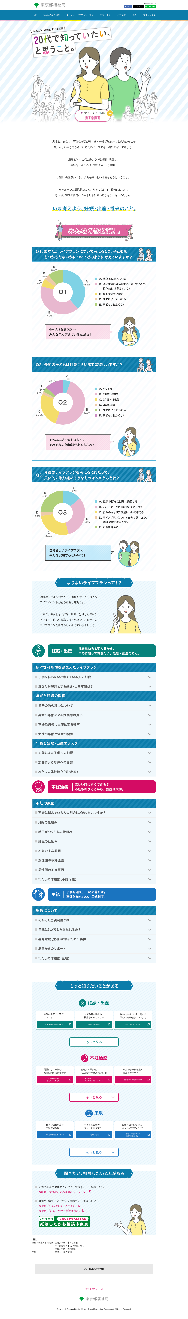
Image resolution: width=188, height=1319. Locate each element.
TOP (34, 15)
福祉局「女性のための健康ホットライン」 (65, 1192)
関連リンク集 (149, 15)
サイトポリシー (94, 1289)
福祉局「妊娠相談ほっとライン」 (60, 1206)
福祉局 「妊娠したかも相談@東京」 (61, 1210)
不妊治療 (121, 15)
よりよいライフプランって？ (80, 15)
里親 (134, 15)
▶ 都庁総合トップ (150, 3)
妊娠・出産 (105, 15)
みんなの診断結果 (51, 15)
